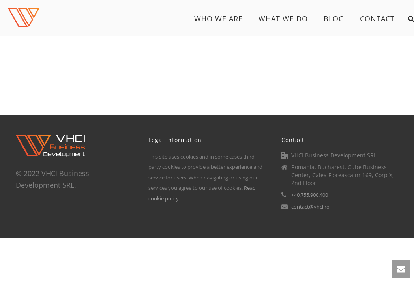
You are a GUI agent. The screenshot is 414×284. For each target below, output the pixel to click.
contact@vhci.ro (310, 206)
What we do (283, 18)
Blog (334, 18)
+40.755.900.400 (309, 194)
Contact (377, 18)
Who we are (218, 18)
